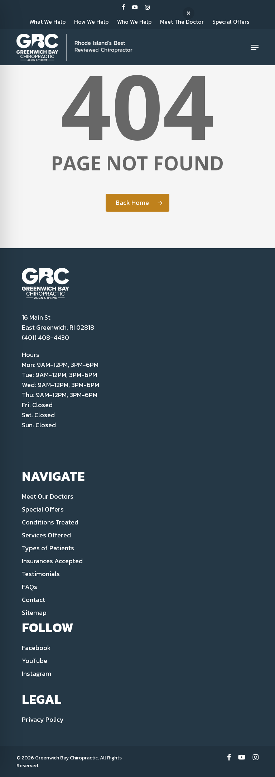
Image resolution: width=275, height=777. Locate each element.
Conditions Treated (50, 522)
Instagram (36, 673)
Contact (33, 599)
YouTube (34, 660)
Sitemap (34, 612)
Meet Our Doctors (47, 496)
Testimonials (41, 574)
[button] (255, 47)
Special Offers (43, 509)
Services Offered (46, 535)
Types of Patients (48, 548)
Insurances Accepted (52, 561)
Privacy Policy (43, 719)
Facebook (36, 648)
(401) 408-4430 (45, 337)
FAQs (29, 587)
